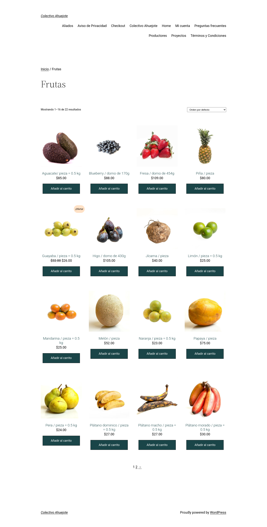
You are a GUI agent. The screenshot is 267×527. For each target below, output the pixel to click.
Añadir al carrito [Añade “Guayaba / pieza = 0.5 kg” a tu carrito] (61, 271)
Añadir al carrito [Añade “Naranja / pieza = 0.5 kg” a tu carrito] (157, 353)
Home (166, 26)
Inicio (45, 69)
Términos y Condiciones (208, 36)
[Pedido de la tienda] (206, 109)
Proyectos (178, 36)
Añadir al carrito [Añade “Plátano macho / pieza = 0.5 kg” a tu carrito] (157, 445)
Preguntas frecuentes (210, 26)
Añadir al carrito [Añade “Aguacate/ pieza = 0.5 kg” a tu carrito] (61, 188)
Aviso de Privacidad (92, 26)
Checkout (118, 26)
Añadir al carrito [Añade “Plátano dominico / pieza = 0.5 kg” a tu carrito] (109, 445)
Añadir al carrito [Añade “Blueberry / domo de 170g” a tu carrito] (109, 188)
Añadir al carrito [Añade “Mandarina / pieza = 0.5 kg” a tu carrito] (61, 358)
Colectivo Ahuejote (54, 16)
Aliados (67, 26)
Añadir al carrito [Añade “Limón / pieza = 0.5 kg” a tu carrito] (205, 271)
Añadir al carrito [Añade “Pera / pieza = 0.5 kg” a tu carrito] (61, 440)
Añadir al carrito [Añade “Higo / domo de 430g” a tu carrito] (109, 271)
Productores (158, 36)
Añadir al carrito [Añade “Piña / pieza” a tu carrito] (205, 188)
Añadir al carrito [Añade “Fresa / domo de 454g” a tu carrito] (157, 188)
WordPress (218, 512)
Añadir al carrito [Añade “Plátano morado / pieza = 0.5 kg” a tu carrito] (205, 445)
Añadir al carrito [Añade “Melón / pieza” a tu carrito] (109, 353)
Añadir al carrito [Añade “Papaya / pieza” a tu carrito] (205, 353)
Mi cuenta (182, 26)
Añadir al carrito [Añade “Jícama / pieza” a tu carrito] (157, 271)
